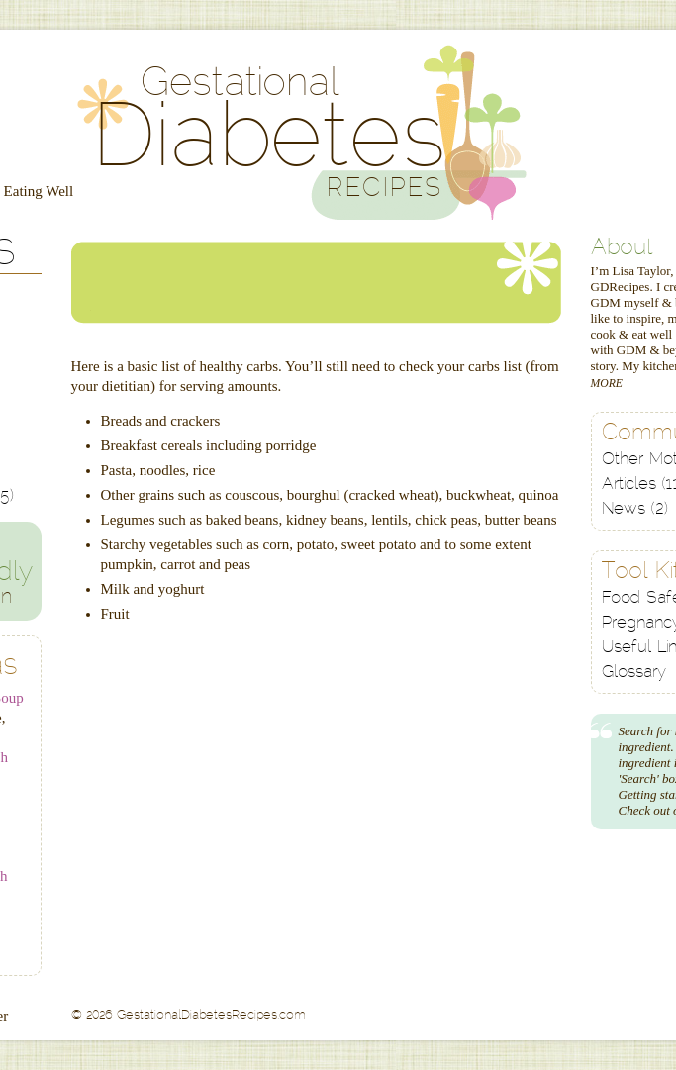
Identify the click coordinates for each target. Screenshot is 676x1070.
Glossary (634, 672)
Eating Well (39, 191)
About (622, 249)
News (635, 509)
